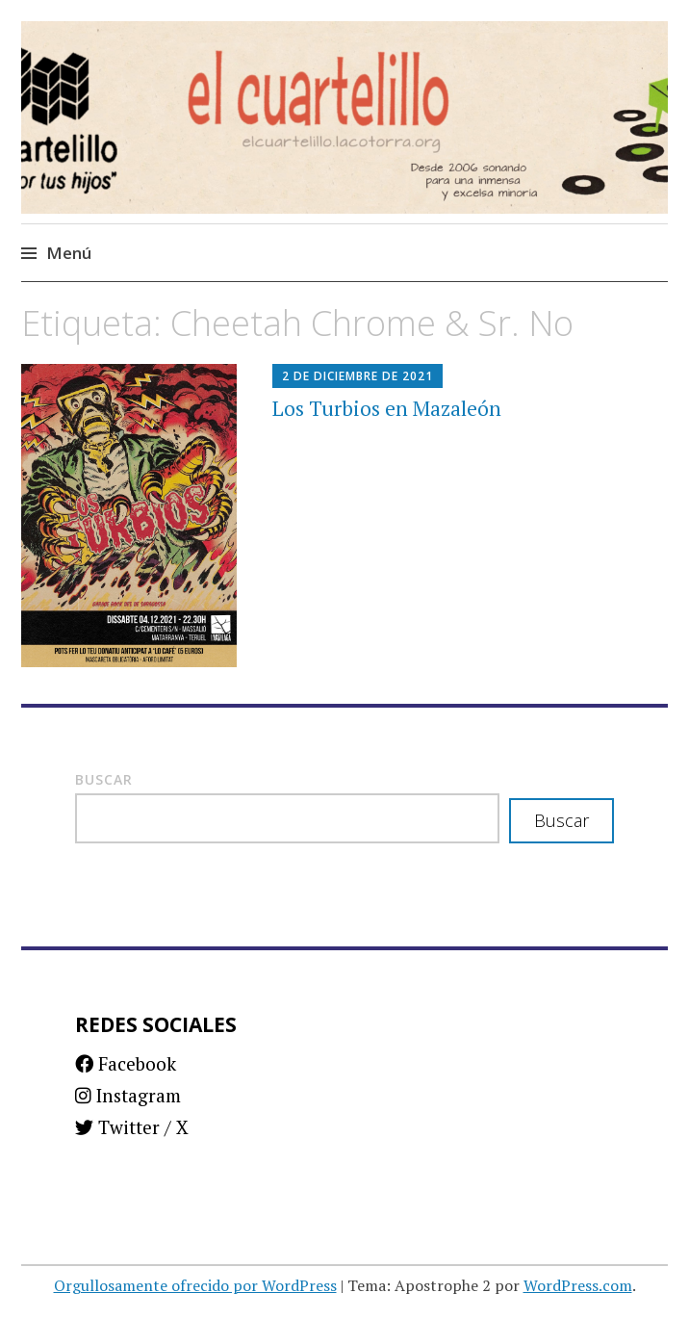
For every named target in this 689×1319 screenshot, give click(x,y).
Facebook (125, 1063)
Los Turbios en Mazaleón (386, 408)
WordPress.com (577, 1285)
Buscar (104, 779)
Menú (68, 253)
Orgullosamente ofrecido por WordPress (195, 1285)
